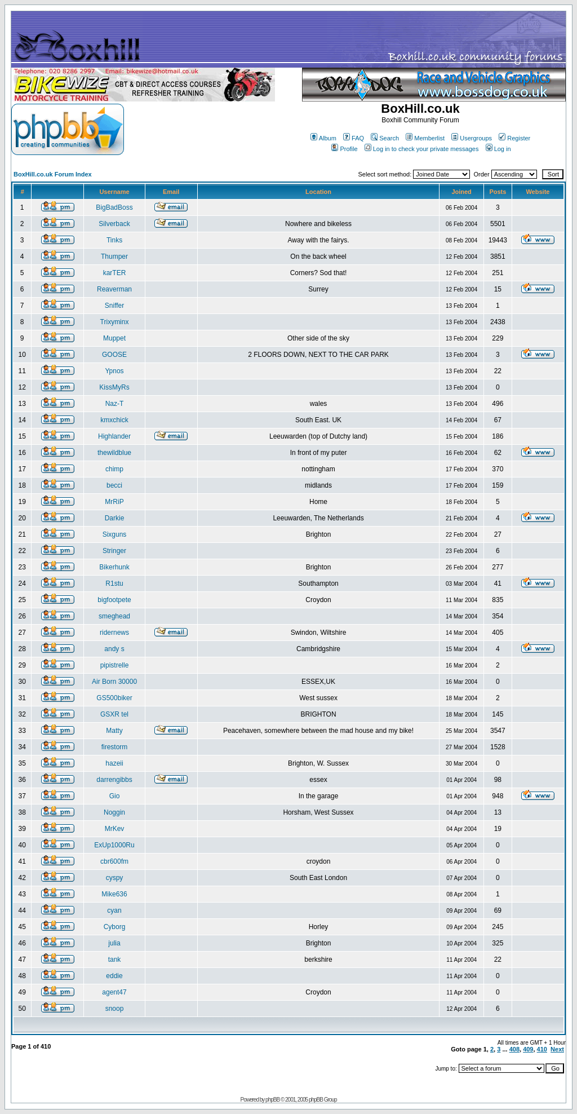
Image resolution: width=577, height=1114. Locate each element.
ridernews (114, 632)
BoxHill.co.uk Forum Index (53, 174)
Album (323, 138)
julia (114, 943)
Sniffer (114, 306)
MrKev (115, 829)
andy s (114, 649)
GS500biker (114, 698)
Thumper (114, 256)
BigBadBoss (114, 207)
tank (114, 959)
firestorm (114, 747)
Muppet (114, 338)
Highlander (114, 436)
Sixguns (115, 534)
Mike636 (114, 894)
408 (514, 1049)
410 (542, 1049)
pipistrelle (114, 665)
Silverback (114, 224)
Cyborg (115, 927)
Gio (114, 796)
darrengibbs (114, 780)
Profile (344, 148)
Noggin (114, 812)
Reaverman (114, 289)
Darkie (115, 518)
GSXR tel (114, 714)
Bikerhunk (114, 567)
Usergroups (471, 138)
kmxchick (114, 420)
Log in (498, 148)
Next (557, 1049)
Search (385, 138)
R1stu (114, 583)
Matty (114, 731)
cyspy (114, 878)
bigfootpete (114, 600)
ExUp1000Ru (114, 845)
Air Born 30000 (114, 682)
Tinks (114, 240)
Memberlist (425, 138)
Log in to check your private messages (422, 148)
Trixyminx (114, 322)
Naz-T (114, 404)
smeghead (114, 616)
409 (528, 1049)
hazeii (114, 763)
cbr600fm (114, 861)
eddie (114, 976)
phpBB (272, 1100)
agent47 (114, 992)
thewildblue (114, 453)
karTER (114, 273)
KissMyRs (114, 387)
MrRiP (114, 502)
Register (514, 138)
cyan (114, 910)
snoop (114, 1009)
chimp (114, 469)
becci (114, 485)
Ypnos (114, 371)
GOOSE (114, 355)
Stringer (114, 551)
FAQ (353, 138)
